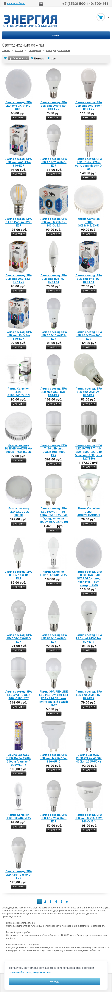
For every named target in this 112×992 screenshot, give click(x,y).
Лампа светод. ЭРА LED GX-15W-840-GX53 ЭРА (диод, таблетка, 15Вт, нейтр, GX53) (88, 578)
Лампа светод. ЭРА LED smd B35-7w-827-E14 (53, 279)
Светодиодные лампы (58, 50)
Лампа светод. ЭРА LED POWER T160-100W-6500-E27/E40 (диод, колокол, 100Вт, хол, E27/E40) (53, 515)
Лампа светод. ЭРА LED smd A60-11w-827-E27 (88, 695)
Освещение (35, 50)
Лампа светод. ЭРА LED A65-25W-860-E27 (88, 335)
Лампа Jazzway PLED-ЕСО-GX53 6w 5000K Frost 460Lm (18, 449)
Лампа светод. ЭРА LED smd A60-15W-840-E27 (53, 392)
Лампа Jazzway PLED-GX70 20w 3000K (18, 512)
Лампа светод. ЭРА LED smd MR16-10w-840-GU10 (53, 758)
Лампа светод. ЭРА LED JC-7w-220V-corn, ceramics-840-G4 (88, 164)
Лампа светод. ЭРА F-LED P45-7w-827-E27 (18, 222)
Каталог (19, 50)
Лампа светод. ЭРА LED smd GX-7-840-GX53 (18, 106)
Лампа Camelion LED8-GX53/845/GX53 (89, 222)
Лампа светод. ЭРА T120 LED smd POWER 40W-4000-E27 (53, 450)
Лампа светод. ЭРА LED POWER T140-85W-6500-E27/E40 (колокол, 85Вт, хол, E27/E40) (89, 452)
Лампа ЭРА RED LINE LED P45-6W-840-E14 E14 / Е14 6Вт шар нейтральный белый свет (53, 698)
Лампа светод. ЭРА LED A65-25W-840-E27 (53, 818)
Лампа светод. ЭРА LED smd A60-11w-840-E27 (53, 106)
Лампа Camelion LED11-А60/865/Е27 (53, 573)
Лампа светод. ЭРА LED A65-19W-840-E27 (18, 875)
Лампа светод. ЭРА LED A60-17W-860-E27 (18, 638)
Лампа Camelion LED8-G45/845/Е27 (18, 816)
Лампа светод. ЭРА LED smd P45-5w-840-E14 (88, 279)
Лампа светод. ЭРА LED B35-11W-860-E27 (53, 638)
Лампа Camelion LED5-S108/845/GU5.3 (18, 392)
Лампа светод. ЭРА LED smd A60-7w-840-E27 (88, 392)
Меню (56, 35)
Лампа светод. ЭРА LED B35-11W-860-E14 (18, 575)
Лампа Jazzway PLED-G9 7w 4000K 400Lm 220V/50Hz (89, 758)
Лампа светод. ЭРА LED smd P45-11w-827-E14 (88, 638)
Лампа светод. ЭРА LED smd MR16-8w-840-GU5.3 (53, 222)
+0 (108, 16)
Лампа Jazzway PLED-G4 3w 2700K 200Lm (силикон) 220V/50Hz (18, 760)
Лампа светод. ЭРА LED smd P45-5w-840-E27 (18, 335)
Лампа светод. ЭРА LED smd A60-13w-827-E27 (18, 279)
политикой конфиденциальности (30, 972)
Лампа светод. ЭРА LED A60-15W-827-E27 (53, 335)
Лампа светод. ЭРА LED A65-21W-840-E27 (53, 162)
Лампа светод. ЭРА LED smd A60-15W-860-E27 (88, 106)
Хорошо (55, 981)
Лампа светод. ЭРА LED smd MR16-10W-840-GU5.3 (89, 818)
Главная (6, 50)
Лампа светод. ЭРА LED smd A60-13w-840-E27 (18, 162)
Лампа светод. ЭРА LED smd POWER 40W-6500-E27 (18, 695)
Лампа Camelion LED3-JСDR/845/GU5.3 (88, 512)
